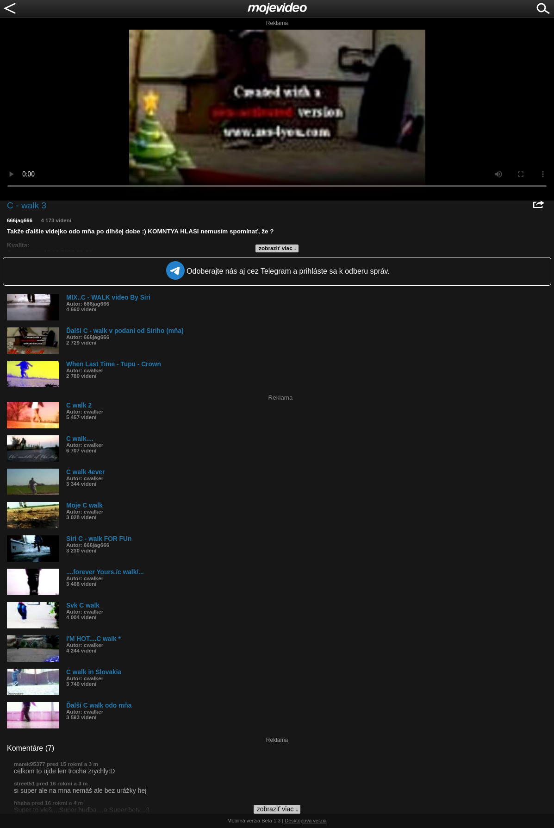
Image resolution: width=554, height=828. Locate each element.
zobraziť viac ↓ (278, 248)
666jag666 (19, 220)
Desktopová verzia (306, 820)
